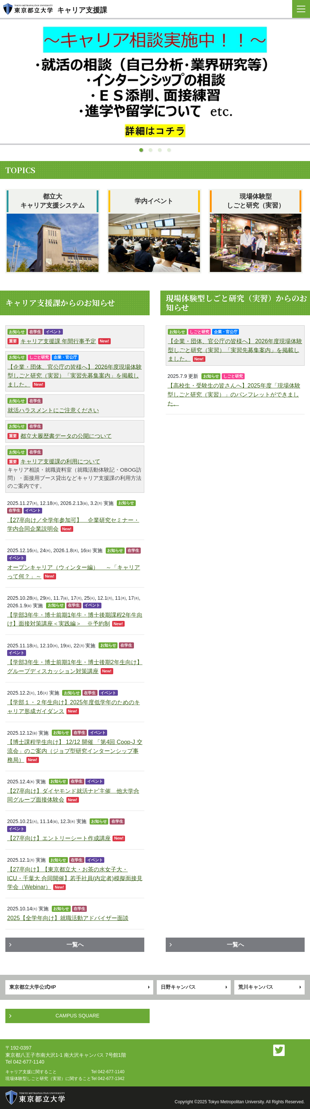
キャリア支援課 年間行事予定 (58, 341)
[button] (141, 150)
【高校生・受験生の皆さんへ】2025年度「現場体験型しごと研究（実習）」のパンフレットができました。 (234, 395)
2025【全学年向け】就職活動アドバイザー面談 (68, 918)
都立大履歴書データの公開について (66, 436)
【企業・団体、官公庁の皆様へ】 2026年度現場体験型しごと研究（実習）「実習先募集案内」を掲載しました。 (75, 376)
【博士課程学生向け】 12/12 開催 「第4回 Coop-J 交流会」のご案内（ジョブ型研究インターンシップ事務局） (74, 751)
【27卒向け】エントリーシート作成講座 (59, 838)
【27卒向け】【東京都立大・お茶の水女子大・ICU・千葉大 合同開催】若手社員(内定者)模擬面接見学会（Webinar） (74, 878)
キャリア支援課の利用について (60, 461)
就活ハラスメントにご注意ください (53, 410)
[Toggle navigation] (301, 9)
